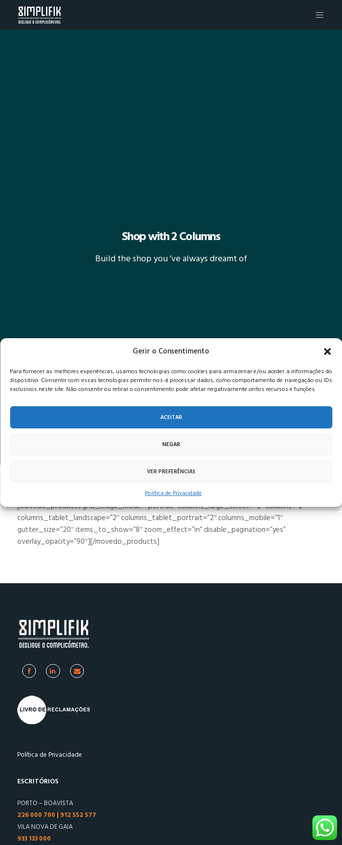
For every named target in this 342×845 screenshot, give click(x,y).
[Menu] (317, 15)
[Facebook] (29, 671)
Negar (171, 444)
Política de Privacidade (173, 493)
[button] (327, 351)
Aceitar (171, 417)
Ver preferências (171, 471)
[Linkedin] (53, 671)
